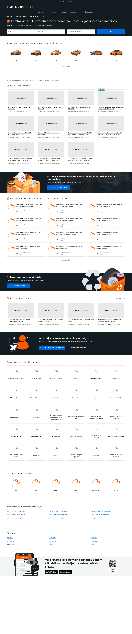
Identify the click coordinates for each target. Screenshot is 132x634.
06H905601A (52, 538)
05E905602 (94, 538)
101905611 (10, 538)
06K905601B (94, 541)
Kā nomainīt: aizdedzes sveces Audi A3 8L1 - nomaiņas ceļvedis (109, 247)
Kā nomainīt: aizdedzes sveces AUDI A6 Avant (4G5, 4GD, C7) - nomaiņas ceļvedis (69, 234)
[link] (40, 12)
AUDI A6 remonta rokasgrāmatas (58, 511)
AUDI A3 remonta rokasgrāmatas (100, 511)
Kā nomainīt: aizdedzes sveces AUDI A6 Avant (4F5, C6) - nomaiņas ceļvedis (29, 206)
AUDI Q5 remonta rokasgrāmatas (100, 518)
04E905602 (52, 544)
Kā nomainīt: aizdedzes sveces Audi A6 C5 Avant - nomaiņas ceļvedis (108, 220)
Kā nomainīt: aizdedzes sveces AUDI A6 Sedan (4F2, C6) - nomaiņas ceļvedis (29, 220)
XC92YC (93, 544)
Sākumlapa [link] (9, 16)
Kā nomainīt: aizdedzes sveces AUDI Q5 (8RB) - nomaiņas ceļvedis (69, 247)
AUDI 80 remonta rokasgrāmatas (16, 515)
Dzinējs (25, 16)
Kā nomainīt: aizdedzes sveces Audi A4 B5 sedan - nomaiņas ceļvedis (28, 234)
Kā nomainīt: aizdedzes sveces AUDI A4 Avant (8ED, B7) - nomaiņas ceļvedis (69, 206)
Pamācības (18, 16)
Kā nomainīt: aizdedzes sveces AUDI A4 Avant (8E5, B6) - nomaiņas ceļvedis (69, 220)
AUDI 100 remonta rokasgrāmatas (58, 515)
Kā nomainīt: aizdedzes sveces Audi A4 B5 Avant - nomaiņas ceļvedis (108, 234)
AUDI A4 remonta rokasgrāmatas (16, 511)
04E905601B (52, 541)
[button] (75, 12)
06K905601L (10, 541)
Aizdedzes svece (34, 16)
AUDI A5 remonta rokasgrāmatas (58, 518)
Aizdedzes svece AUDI (59, 187)
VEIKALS (63, 2)
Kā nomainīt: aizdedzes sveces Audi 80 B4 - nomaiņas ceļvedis (28, 247)
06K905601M (10, 544)
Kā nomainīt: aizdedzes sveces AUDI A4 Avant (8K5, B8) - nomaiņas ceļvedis (109, 206)
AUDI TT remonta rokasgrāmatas (100, 515)
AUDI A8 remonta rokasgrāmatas (16, 518)
